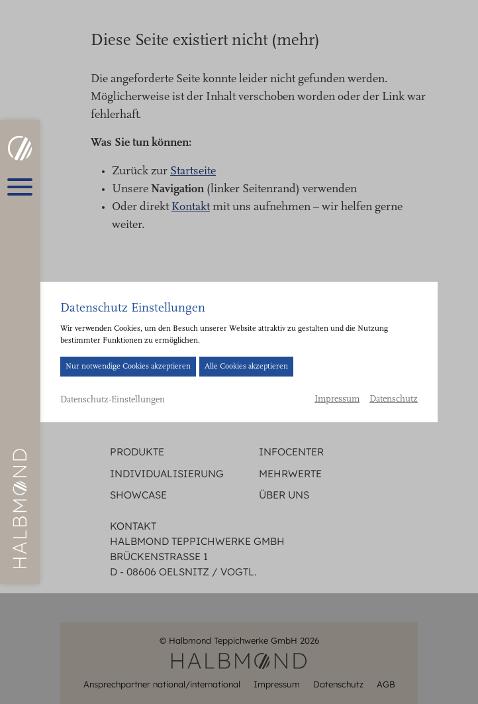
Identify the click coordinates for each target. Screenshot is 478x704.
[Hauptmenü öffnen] (20, 186)
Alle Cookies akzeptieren (246, 367)
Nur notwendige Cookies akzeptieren (128, 367)
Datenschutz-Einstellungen (112, 400)
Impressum (336, 399)
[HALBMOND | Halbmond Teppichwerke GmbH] (19, 148)
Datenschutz (393, 399)
